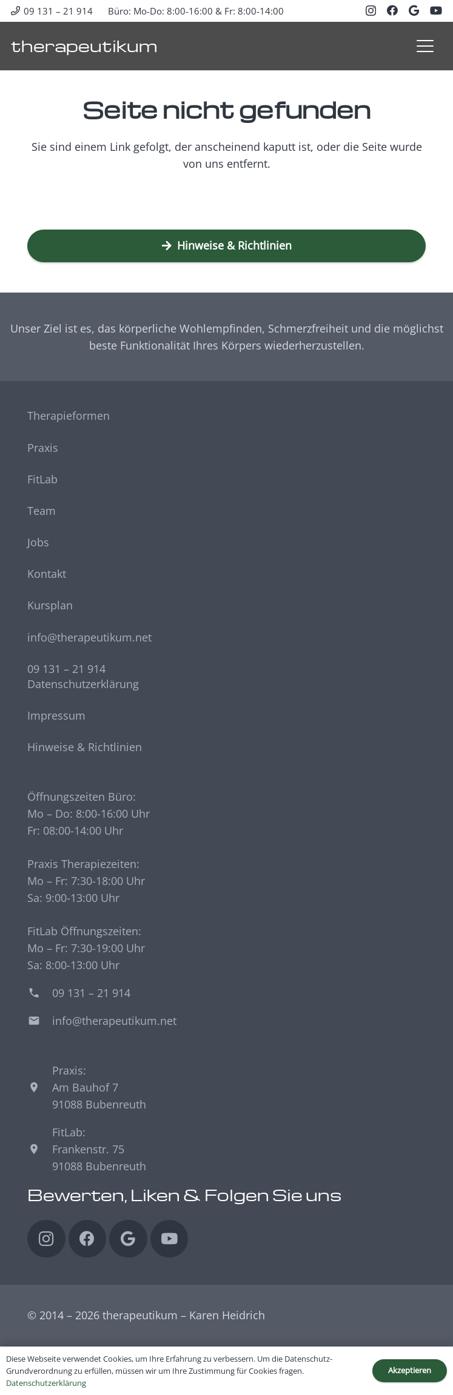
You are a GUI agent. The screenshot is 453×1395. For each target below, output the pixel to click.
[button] (425, 46)
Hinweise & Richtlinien (84, 747)
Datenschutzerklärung (83, 684)
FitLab (42, 479)
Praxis (42, 447)
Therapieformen (68, 415)
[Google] (414, 10)
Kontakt (46, 573)
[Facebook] (392, 10)
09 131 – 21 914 (66, 668)
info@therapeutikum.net (89, 637)
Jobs (38, 542)
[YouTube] (436, 10)
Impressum (56, 715)
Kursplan (50, 605)
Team (41, 510)
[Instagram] (371, 11)
